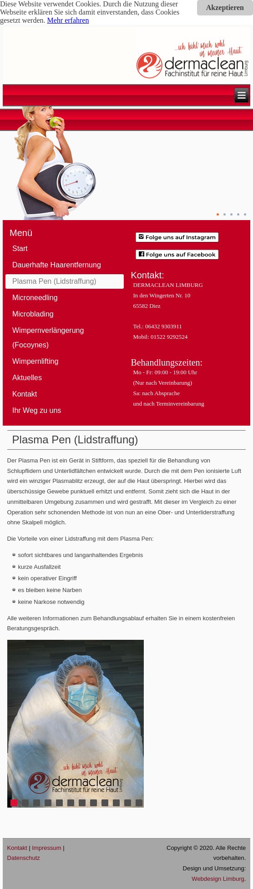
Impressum (46, 847)
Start (20, 248)
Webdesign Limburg (218, 878)
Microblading (33, 314)
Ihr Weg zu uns (36, 410)
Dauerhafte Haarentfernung (56, 265)
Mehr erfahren (68, 20)
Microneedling (35, 297)
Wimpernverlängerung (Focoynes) (48, 337)
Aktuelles (27, 378)
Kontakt (24, 394)
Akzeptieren (225, 7)
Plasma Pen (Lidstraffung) (54, 281)
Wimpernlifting (35, 361)
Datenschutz (23, 857)
